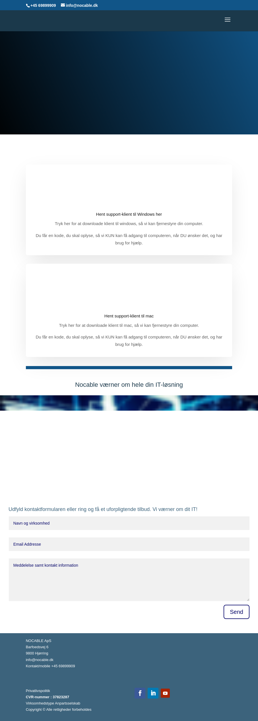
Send (236, 612)
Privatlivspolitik (38, 691)
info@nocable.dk (39, 660)
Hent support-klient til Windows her (129, 214)
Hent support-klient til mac (129, 315)
